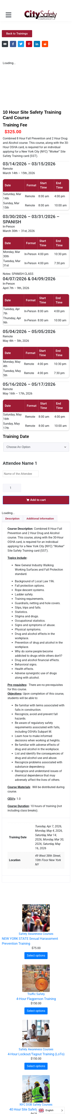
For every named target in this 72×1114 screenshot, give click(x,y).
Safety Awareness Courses (36, 934)
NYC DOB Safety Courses (36, 1104)
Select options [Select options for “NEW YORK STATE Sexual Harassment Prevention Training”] (36, 955)
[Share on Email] (5, 44)
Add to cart (38, 499)
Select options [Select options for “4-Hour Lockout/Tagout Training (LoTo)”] (36, 1066)
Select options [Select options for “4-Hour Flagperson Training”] (36, 1011)
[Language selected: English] (51, 1110)
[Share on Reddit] (45, 44)
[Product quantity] (12, 488)
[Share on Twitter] (21, 44)
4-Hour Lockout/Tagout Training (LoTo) (36, 1054)
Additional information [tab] (40, 518)
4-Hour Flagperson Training (36, 999)
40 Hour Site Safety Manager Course (36, 1109)
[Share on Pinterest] (29, 44)
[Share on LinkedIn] (37, 44)
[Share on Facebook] (13, 44)
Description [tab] (12, 518)
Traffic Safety (36, 994)
